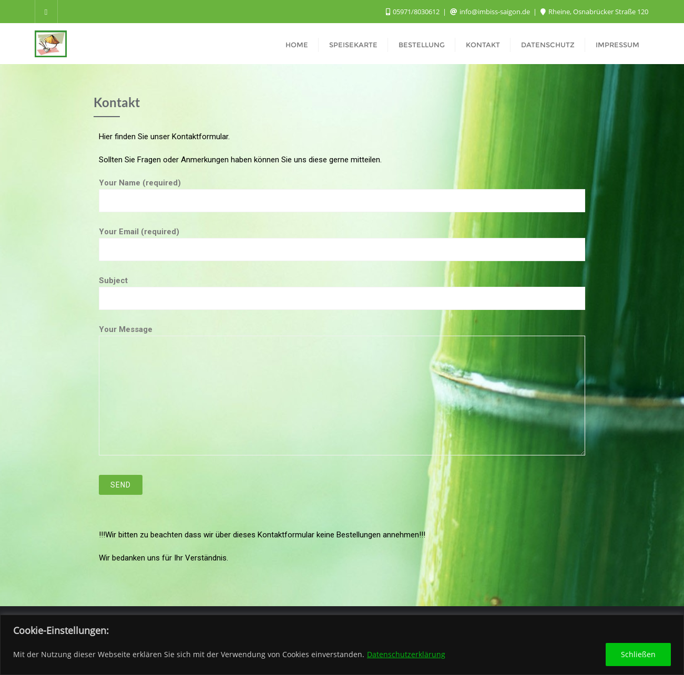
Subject (342, 289)
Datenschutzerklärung (406, 654)
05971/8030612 (413, 11)
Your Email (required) (342, 240)
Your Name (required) (342, 191)
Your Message (342, 390)
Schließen (638, 654)
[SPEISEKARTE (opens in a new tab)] (353, 44)
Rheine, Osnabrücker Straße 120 (594, 11)
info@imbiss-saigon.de (491, 11)
